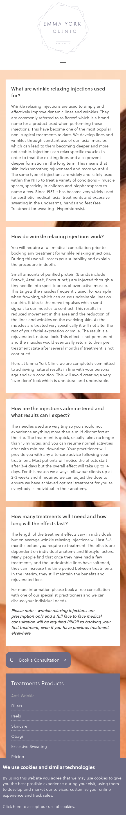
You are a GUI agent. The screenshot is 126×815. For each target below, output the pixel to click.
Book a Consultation (38, 660)
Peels (16, 716)
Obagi (17, 736)
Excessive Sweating (29, 746)
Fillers (16, 706)
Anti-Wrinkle (23, 696)
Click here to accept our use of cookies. (39, 806)
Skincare (19, 726)
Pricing (17, 756)
